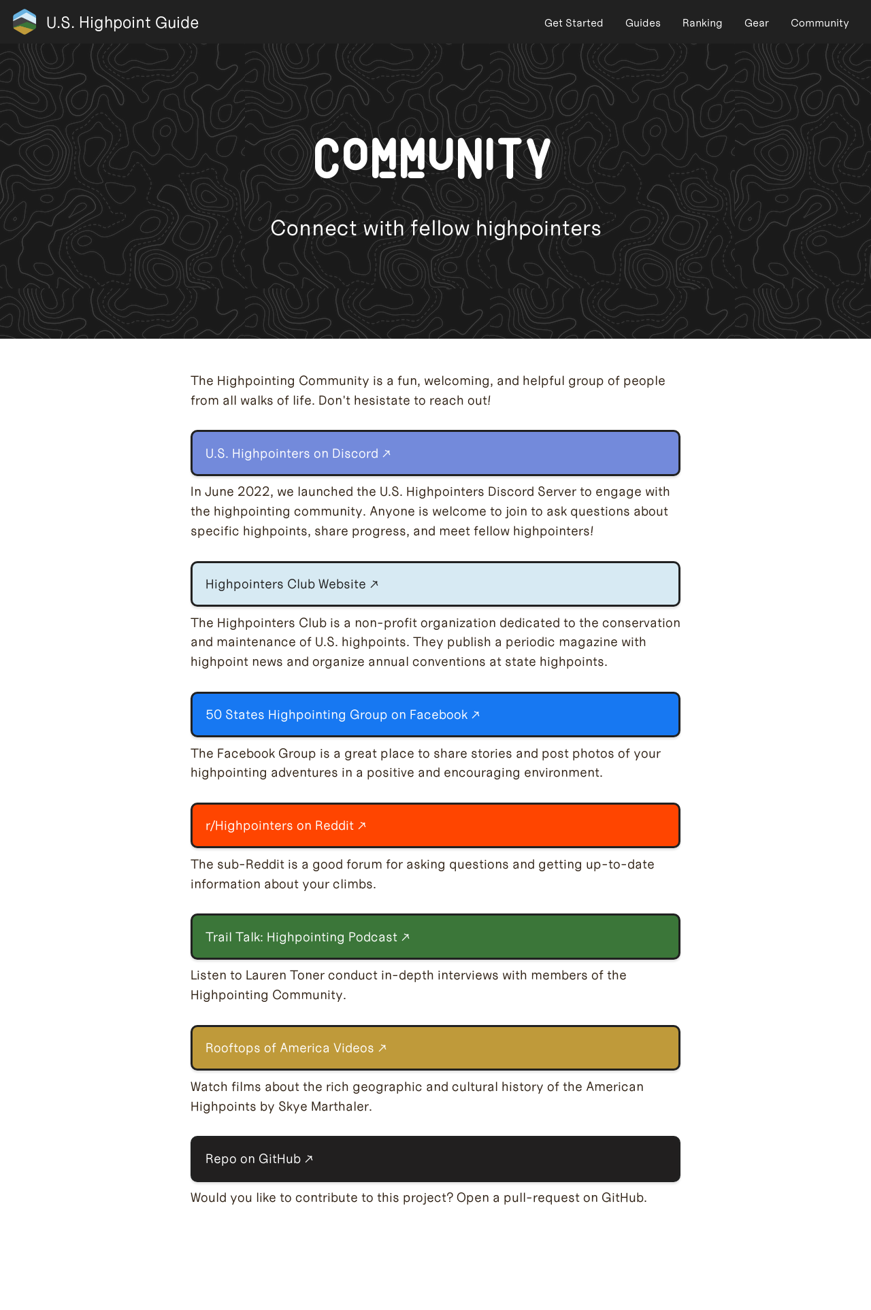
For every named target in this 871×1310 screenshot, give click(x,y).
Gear (756, 22)
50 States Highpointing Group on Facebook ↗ (343, 714)
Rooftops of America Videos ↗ (296, 1048)
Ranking (703, 22)
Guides (643, 22)
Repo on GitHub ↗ (260, 1158)
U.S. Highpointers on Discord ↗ (298, 453)
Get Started (574, 22)
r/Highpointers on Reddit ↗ (286, 825)
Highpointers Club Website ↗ (292, 584)
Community (820, 22)
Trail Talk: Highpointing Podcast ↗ (308, 937)
